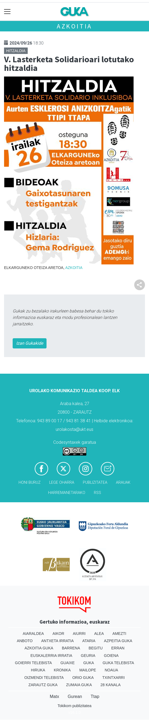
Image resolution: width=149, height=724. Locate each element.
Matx (54, 696)
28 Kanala (111, 685)
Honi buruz (30, 482)
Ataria (88, 641)
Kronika (62, 670)
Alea (99, 633)
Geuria (88, 655)
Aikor (58, 633)
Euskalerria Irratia (51, 655)
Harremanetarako (66, 492)
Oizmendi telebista (44, 677)
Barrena (71, 648)
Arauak (123, 482)
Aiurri (79, 633)
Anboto (25, 641)
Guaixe (68, 663)
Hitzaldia (16, 51)
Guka (88, 663)
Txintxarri (113, 677)
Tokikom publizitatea (74, 706)
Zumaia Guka (79, 685)
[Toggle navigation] (7, 11)
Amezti (119, 633)
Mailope (87, 670)
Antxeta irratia (57, 641)
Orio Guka (83, 677)
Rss (97, 492)
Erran (118, 648)
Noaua (111, 670)
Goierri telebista (33, 663)
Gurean (75, 696)
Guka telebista (118, 663)
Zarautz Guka (43, 685)
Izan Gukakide (29, 343)
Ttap (95, 696)
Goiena (111, 655)
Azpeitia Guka (118, 641)
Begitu (96, 648)
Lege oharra (61, 482)
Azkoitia (74, 26)
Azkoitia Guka (38, 648)
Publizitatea (95, 482)
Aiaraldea (33, 633)
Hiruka (38, 670)
